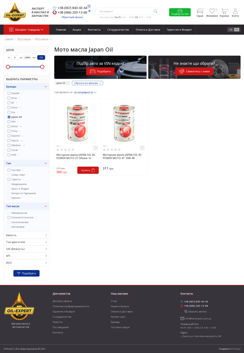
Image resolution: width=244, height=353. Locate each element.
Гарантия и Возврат (179, 29)
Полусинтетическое (22, 217)
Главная (61, 29)
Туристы (16, 179)
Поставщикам (61, 327)
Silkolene (16, 145)
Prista (14, 131)
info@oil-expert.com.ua (198, 318)
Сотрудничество (118, 29)
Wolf (13, 154)
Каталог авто (118, 316)
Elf (12, 102)
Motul (14, 126)
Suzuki (14, 150)
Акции (77, 29)
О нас (114, 301)
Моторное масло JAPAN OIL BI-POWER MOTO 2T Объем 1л (76, 156)
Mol (13, 121)
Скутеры (16, 170)
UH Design (235, 348)
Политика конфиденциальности (71, 306)
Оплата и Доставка (148, 29)
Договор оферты (62, 301)
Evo (13, 112)
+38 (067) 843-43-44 (72, 8)
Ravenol (15, 135)
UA (230, 29)
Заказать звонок (197, 311)
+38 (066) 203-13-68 (72, 12)
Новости (57, 322)
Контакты (94, 29)
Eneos (14, 107)
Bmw (14, 98)
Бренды (115, 322)
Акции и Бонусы (120, 306)
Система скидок (120, 327)
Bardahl (15, 93)
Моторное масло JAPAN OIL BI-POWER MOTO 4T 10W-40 (122, 156)
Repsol (14, 140)
